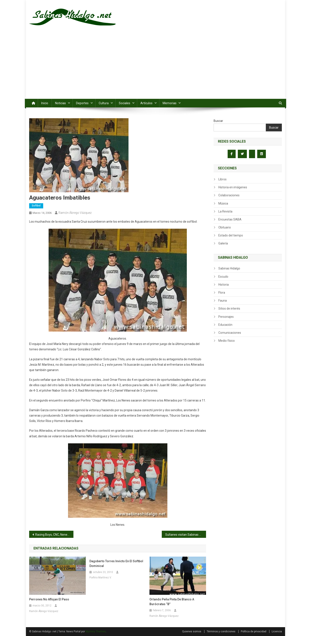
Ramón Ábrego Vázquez (75, 212)
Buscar (218, 121)
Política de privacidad (253, 631)
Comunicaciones (229, 332)
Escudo (223, 276)
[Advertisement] (155, 66)
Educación (225, 324)
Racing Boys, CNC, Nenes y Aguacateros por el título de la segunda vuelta (54, 534)
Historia (223, 284)
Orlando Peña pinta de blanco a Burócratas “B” (171, 602)
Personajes (226, 316)
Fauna (222, 300)
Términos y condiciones (221, 631)
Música (223, 203)
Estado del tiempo (230, 235)
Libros (222, 179)
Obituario (224, 227)
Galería (223, 243)
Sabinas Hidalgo (229, 268)
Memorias (169, 103)
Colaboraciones (229, 195)
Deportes (82, 103)
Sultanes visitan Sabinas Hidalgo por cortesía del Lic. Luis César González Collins (185, 534)
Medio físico (226, 340)
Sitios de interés (229, 308)
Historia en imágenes (232, 187)
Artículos (146, 103)
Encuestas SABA (229, 219)
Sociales (124, 103)
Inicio (44, 103)
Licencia (277, 631)
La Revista (225, 211)
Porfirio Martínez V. (100, 577)
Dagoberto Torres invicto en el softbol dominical (116, 563)
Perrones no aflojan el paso (49, 599)
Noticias (60, 103)
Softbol (36, 205)
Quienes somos (191, 631)
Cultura (104, 103)
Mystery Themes (96, 631)
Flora (221, 292)
